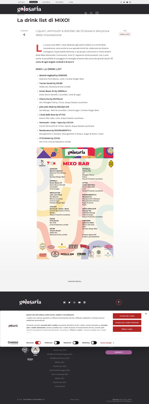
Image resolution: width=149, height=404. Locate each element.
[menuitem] (60, 321)
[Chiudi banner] (146, 371)
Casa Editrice (46, 2)
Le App (71, 2)
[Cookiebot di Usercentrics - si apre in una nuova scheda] (13, 400)
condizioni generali (120, 345)
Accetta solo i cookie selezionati (127, 380)
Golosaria (33, 2)
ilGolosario (21, 2)
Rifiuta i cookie (127, 386)
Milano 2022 (124, 34)
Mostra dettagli (106, 400)
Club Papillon (59, 2)
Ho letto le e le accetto (118, 346)
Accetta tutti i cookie (127, 373)
